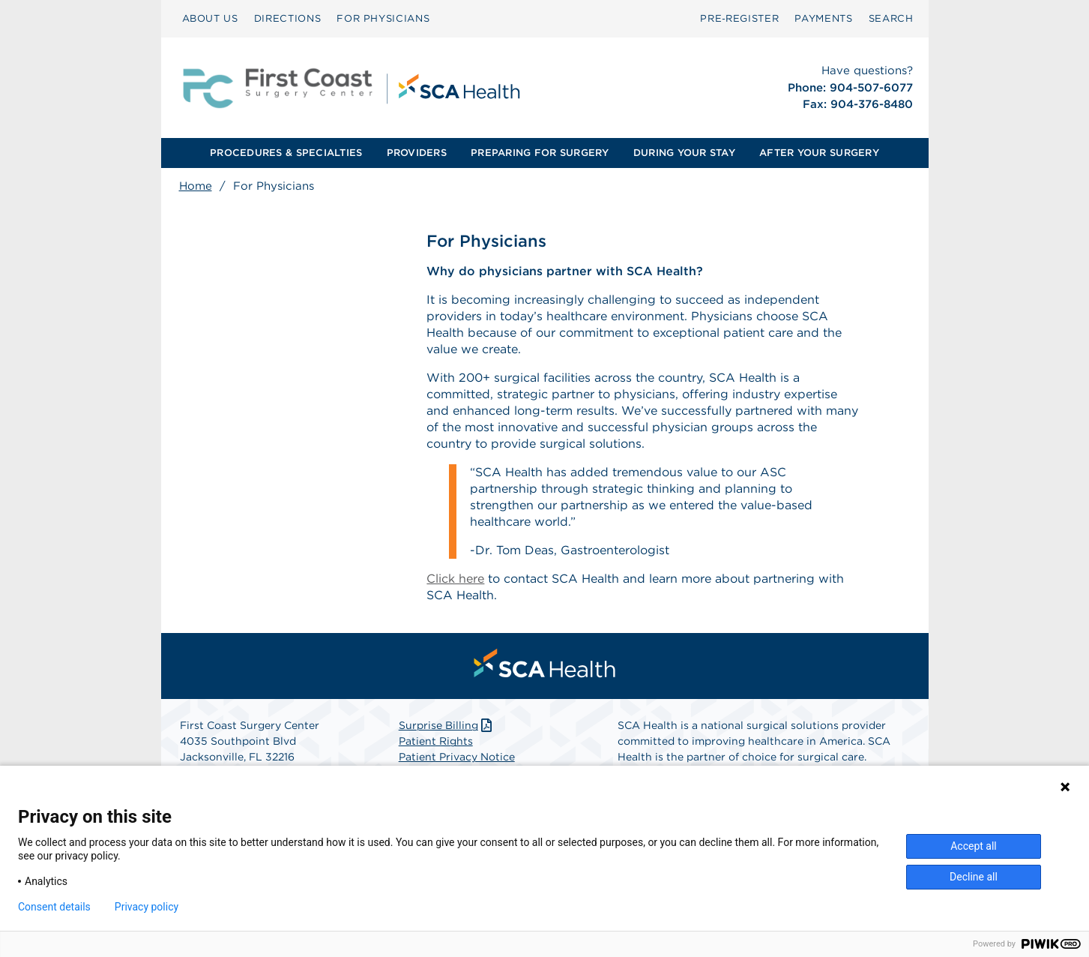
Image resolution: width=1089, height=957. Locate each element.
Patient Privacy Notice (457, 758)
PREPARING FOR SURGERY (540, 152)
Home (195, 186)
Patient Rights (436, 742)
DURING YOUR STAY (684, 152)
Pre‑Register (739, 18)
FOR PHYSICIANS (383, 18)
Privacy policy (146, 907)
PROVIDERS (417, 152)
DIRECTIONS (288, 18)
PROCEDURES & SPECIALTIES (286, 152)
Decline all (974, 877)
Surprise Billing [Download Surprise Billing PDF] (447, 726)
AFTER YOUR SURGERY (819, 152)
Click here (455, 579)
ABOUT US (210, 18)
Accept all (973, 846)
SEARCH (891, 18)
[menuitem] (210, 19)
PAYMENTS (823, 18)
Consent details (54, 907)
